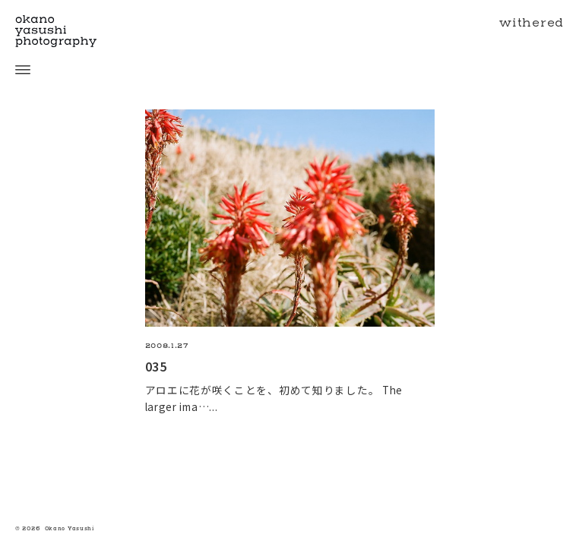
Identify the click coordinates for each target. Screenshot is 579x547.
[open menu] (15, 70)
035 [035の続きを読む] (156, 366)
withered (531, 22)
